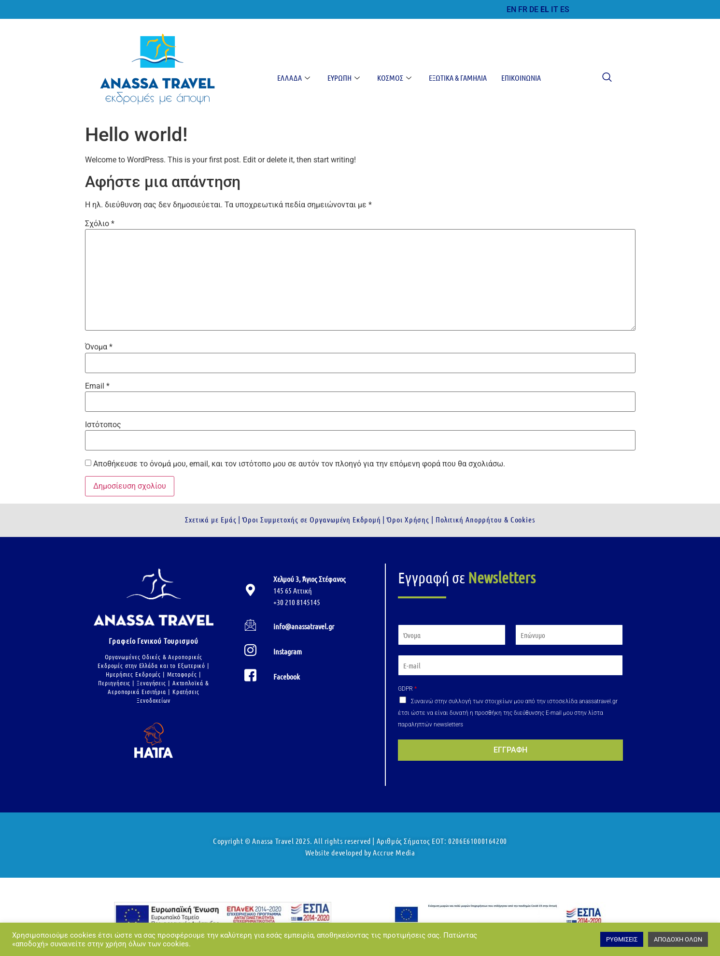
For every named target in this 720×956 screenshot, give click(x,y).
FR (522, 9)
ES (564, 9)
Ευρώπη (343, 77)
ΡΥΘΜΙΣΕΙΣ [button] (621, 939)
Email (97, 386)
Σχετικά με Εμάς (211, 519)
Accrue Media (394, 852)
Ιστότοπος (103, 425)
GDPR (407, 688)
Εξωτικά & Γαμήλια (458, 77)
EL (544, 9)
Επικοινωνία (521, 77)
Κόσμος (394, 77)
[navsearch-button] (602, 77)
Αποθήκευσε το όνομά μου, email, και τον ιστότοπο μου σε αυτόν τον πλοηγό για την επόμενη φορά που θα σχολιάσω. (299, 464)
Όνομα (99, 347)
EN (511, 9)
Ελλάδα (293, 77)
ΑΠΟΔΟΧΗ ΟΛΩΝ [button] (678, 939)
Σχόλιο (99, 224)
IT (554, 9)
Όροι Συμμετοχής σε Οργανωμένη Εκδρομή (310, 519)
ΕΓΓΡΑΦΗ (510, 749)
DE (533, 9)
